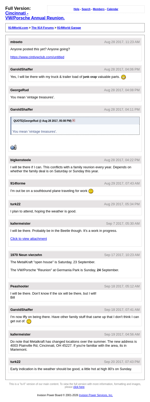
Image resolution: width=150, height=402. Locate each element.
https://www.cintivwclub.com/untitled (37, 57)
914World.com (18, 27)
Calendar (112, 9)
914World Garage (69, 27)
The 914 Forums (43, 27)
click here (79, 387)
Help (77, 9)
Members (99, 9)
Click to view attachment (28, 239)
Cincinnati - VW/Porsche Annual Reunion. (35, 15)
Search (86, 9)
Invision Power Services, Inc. (96, 395)
